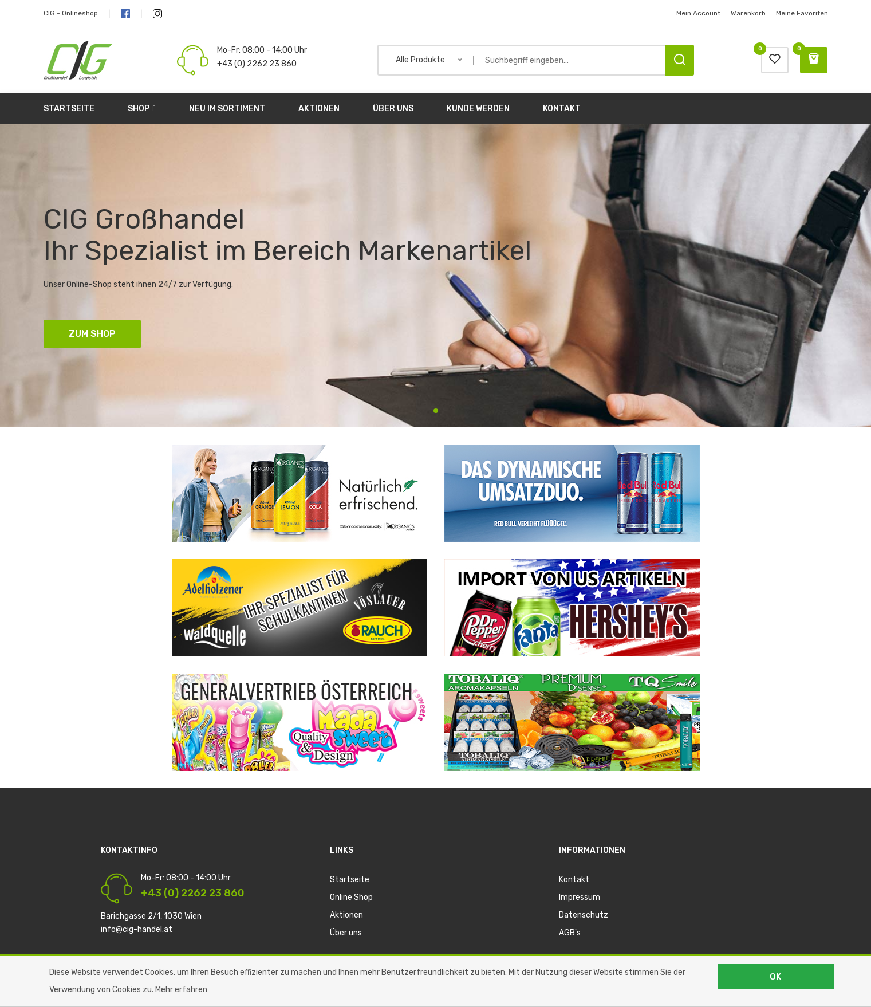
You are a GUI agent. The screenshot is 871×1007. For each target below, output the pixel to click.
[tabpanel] (435, 275)
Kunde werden (478, 108)
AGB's (570, 933)
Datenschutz (583, 915)
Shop (142, 108)
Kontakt (562, 108)
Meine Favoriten (802, 13)
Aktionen (319, 108)
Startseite (69, 108)
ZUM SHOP (92, 333)
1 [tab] (435, 410)
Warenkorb (748, 13)
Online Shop (351, 897)
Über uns (393, 108)
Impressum (579, 897)
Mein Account (698, 13)
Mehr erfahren (181, 989)
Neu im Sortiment (227, 108)
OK (775, 976)
